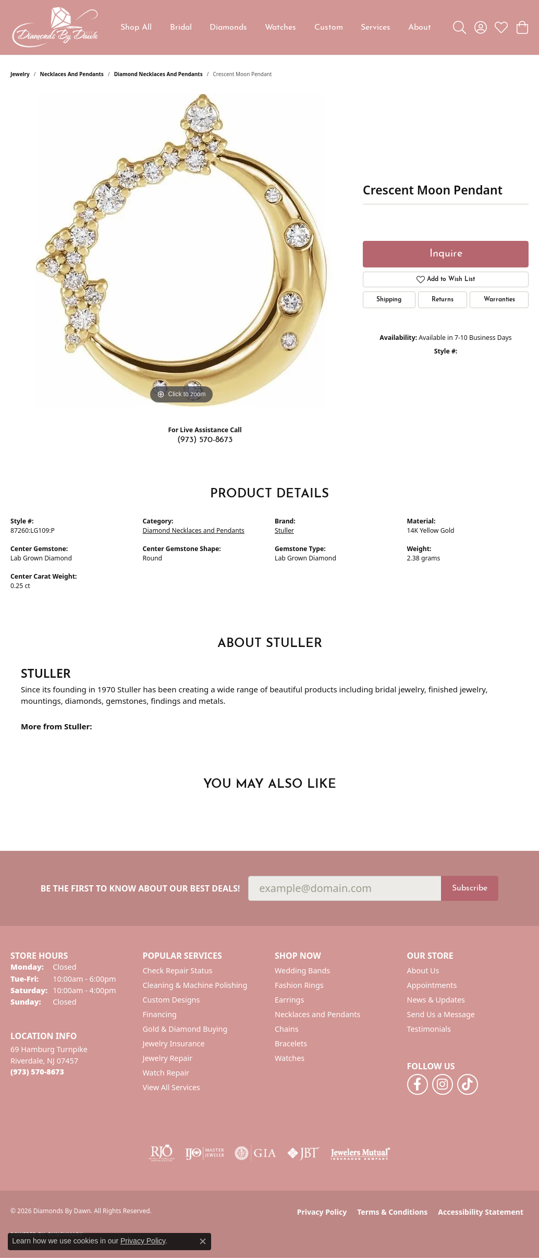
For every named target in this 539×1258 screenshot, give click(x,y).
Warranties (499, 300)
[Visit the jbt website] (303, 1153)
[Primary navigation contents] (276, 27)
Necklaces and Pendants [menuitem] (317, 1014)
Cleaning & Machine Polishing (195, 985)
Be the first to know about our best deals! (140, 889)
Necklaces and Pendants (72, 74)
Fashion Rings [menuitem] (299, 985)
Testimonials (429, 1029)
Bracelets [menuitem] (291, 1043)
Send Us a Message (441, 1014)
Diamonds (228, 27)
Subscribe (469, 888)
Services (375, 27)
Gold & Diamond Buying (185, 1029)
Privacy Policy (322, 1212)
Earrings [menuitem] (289, 1000)
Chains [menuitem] (287, 1029)
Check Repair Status (178, 970)
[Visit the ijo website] (204, 1153)
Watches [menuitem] (289, 1058)
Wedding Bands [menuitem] (302, 970)
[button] (459, 27)
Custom (328, 27)
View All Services (172, 1087)
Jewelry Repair (168, 1058)
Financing (160, 1014)
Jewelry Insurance (174, 1043)
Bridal (181, 27)
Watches (280, 27)
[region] (181, 250)
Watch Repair (166, 1073)
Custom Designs (171, 1000)
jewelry (20, 74)
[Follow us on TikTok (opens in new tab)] (467, 1084)
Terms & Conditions (392, 1212)
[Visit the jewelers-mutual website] (360, 1153)
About (419, 27)
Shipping (388, 300)
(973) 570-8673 (204, 440)
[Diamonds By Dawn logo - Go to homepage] (54, 27)
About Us (423, 970)
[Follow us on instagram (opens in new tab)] (442, 1084)
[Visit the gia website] (255, 1153)
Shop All (136, 27)
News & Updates (436, 1000)
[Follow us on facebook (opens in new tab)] (417, 1084)
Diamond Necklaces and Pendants (158, 74)
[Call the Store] (37, 1072)
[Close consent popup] (203, 1241)
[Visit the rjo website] (162, 1153)
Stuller (284, 530)
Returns (443, 300)
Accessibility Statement (480, 1212)
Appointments (432, 985)
